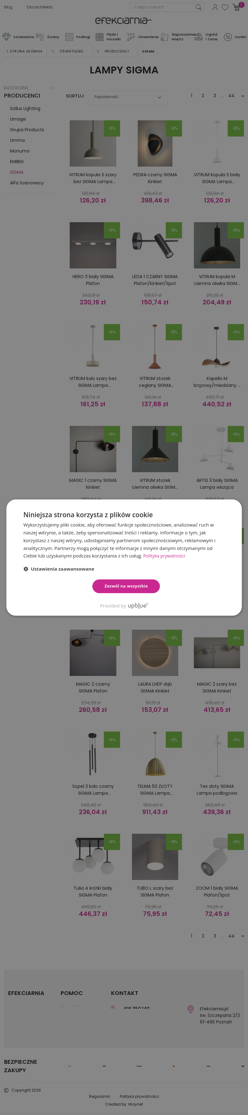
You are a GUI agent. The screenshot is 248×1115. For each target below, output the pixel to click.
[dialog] (124, 557)
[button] (58, 569)
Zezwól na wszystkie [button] (126, 586)
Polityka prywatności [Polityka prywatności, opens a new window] (165, 555)
